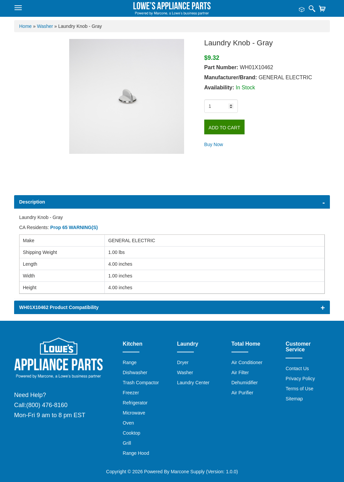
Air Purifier (242, 392)
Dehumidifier (244, 382)
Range (129, 362)
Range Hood (136, 453)
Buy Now (213, 144)
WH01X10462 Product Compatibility (59, 307)
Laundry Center (193, 382)
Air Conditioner (247, 362)
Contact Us (297, 368)
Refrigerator (135, 402)
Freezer (131, 392)
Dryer (182, 362)
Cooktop (131, 433)
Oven (128, 423)
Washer (185, 372)
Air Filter (240, 372)
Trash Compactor (141, 382)
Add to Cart (224, 127)
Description (32, 202)
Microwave (134, 412)
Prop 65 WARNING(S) (74, 227)
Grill (127, 443)
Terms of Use (299, 388)
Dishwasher (135, 372)
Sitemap (294, 398)
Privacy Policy (300, 378)
